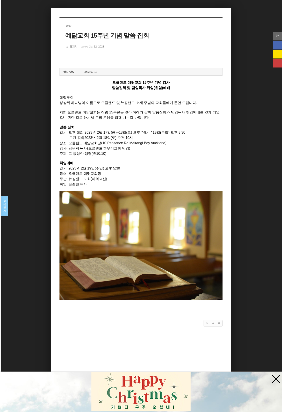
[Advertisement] (141, 364)
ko (278, 36)
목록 (4, 206)
